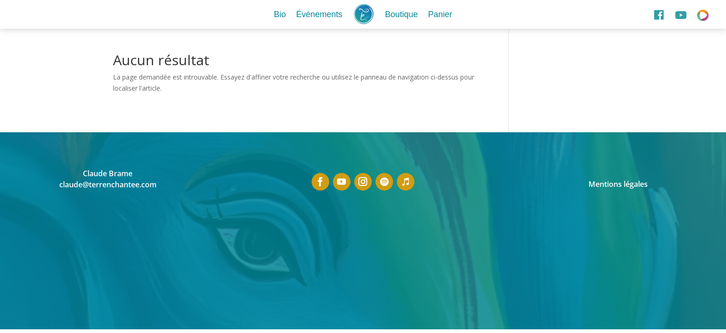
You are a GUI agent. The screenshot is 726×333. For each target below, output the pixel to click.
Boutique (401, 14)
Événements (319, 14)
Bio (280, 14)
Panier (440, 14)
